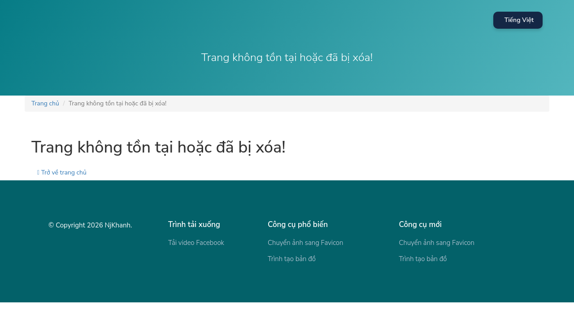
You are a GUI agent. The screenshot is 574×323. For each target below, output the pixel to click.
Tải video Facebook (196, 242)
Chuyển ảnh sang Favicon (305, 242)
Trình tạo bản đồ (292, 258)
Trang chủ (45, 103)
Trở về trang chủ (62, 172)
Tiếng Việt (519, 20)
